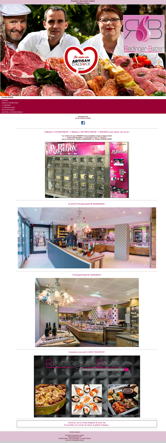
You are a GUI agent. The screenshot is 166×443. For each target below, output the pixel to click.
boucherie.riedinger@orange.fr (74, 440)
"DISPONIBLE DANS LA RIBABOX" (96, 137)
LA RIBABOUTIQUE (8, 107)
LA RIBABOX (6, 105)
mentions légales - (75, 432)
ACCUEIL (5, 100)
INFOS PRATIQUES (8, 110)
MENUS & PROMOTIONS (10, 103)
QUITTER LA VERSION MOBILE (12, 112)
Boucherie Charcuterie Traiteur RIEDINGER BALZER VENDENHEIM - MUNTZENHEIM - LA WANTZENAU (74, 436)
